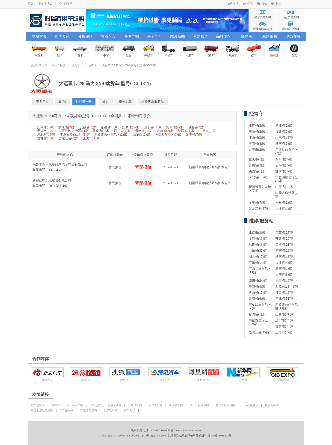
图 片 (105, 101)
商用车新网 (114, 405)
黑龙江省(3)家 (258, 208)
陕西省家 (186, 131)
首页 (30, 3)
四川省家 (122, 131)
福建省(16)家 (258, 244)
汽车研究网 (38, 405)
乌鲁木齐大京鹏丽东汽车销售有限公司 (60, 164)
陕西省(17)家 (258, 292)
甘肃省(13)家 (284, 292)
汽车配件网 (67, 410)
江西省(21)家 (284, 244)
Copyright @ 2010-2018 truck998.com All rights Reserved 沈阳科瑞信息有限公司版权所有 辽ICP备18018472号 (166, 435)
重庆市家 (101, 131)
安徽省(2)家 (257, 131)
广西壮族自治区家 (73, 131)
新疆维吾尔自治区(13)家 (286, 306)
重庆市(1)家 (257, 159)
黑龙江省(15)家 (259, 332)
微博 (235, 3)
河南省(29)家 (284, 250)
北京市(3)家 (257, 232)
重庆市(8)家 (283, 274)
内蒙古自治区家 (167, 134)
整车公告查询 (262, 17)
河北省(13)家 (258, 177)
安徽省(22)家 (284, 238)
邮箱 (278, 3)
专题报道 (200, 36)
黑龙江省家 (68, 138)
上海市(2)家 (283, 332)
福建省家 (109, 127)
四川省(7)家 (283, 159)
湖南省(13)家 (284, 256)
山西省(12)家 (284, 187)
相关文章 (125, 101)
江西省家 (130, 127)
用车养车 (154, 36)
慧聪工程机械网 (225, 405)
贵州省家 (143, 131)
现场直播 (292, 36)
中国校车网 (176, 405)
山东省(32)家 (258, 250)
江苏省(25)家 (284, 232)
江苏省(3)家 (257, 125)
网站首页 (39, 36)
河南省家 (174, 127)
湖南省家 (196, 127)
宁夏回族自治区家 (74, 134)
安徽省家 (88, 127)
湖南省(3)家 (283, 143)
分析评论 (85, 36)
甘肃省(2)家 (283, 171)
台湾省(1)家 (257, 314)
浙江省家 (66, 127)
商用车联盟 (59, 65)
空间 (250, 3)
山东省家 (153, 127)
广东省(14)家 (258, 262)
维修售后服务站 (152, 101)
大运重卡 (91, 65)
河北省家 (46, 134)
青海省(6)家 (257, 298)
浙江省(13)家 (258, 238)
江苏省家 (45, 127)
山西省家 (141, 134)
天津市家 (45, 131)
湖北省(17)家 (258, 256)
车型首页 (42, 101)
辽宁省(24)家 (284, 320)
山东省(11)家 (284, 137)
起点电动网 (110, 410)
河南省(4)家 (257, 143)
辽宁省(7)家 (257, 202)
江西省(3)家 (257, 137)
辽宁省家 (194, 134)
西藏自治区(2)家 (286, 286)
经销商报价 (84, 101)
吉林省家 (45, 138)
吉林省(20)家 (284, 326)
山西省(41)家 (284, 314)
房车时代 (129, 410)
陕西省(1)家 (257, 171)
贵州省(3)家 (257, 165)
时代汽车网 (135, 405)
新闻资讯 (62, 36)
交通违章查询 (88, 410)
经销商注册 (65, 3)
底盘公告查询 (290, 17)
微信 (264, 3)
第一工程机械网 (199, 405)
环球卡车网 (155, 405)
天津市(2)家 (257, 149)
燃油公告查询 (290, 28)
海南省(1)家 (283, 268)
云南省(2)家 (283, 165)
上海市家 (91, 138)
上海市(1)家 (283, 208)
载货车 (75, 65)
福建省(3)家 (283, 131)
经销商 (246, 36)
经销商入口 (46, 3)
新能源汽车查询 (262, 28)
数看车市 (108, 36)
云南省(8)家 (257, 286)
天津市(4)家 (283, 262)
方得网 (55, 405)
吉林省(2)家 (283, 202)
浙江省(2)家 (283, 125)
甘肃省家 (207, 131)
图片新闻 (177, 36)
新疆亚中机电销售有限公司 (52, 180)
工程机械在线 (250, 405)
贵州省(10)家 (284, 280)
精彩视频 (269, 36)
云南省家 (165, 131)
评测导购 (131, 36)
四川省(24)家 (258, 280)
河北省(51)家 (284, 298)
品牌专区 (223, 36)
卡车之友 (95, 405)
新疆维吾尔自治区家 (110, 134)
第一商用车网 (74, 405)
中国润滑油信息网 (42, 410)
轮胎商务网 (272, 405)
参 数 (62, 101)
